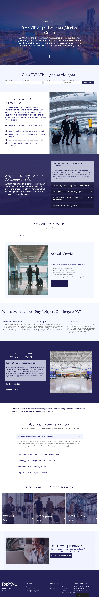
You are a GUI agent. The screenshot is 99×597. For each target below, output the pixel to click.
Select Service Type (10, 80)
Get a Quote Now (88, 82)
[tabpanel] (49, 270)
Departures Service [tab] (49, 236)
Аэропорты (45, 4)
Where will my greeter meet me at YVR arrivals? (36, 437)
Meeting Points (12, 389)
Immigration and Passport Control (21, 363)
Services (35, 4)
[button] (72, 164)
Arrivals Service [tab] (19, 236)
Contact (62, 4)
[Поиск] (78, 3)
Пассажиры (47, 80)
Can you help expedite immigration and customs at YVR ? (39, 455)
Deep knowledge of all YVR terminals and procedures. (67, 164)
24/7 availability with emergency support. (67, 205)
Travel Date (27, 80)
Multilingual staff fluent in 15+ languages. (67, 191)
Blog (56, 4)
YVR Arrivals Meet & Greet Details (59, 284)
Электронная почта (68, 80)
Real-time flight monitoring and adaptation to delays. (71, 185)
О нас (52, 4)
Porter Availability (13, 384)
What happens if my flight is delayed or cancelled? (37, 461)
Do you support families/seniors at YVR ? (33, 473)
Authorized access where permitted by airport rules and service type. (70, 198)
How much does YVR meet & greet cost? (33, 467)
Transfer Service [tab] (79, 236)
